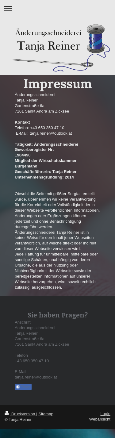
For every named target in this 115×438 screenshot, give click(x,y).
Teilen (23, 387)
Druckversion (20, 414)
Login (105, 413)
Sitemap (45, 414)
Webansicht (99, 419)
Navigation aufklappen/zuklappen (57, 8)
